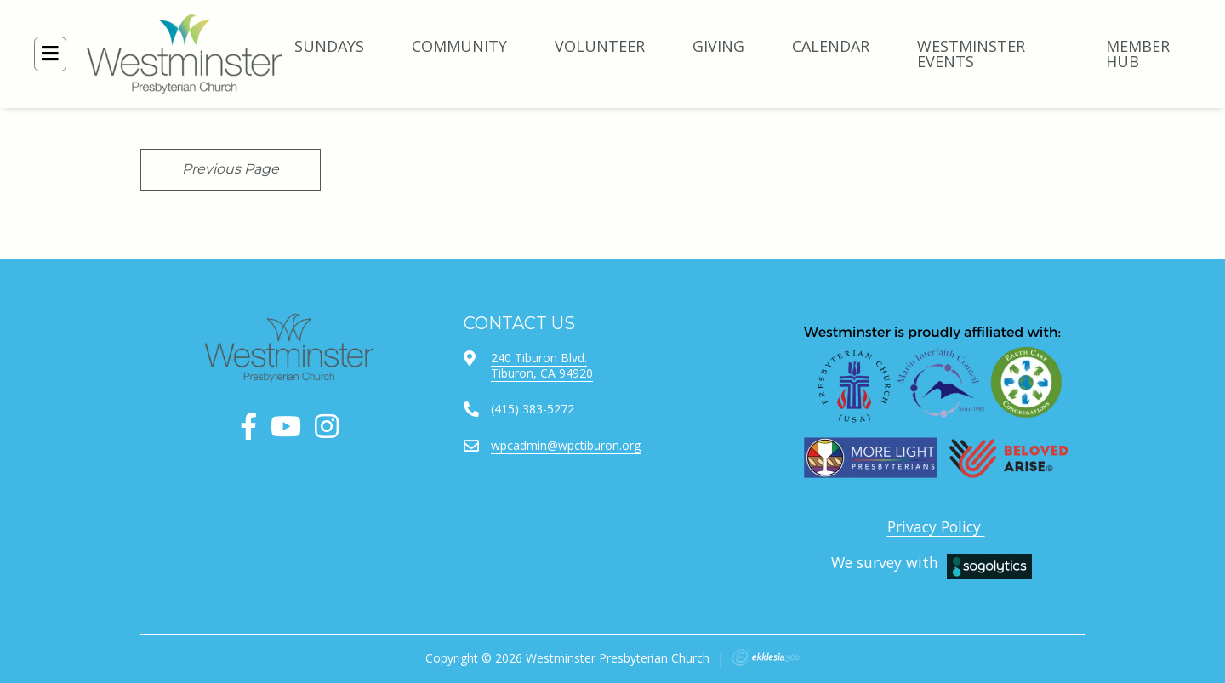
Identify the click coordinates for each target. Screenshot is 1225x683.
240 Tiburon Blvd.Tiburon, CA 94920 (542, 365)
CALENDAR (830, 46)
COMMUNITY (459, 46)
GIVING (718, 46)
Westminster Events (971, 53)
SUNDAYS (329, 46)
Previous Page (230, 169)
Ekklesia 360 (766, 657)
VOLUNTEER (600, 46)
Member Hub (1138, 53)
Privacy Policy (936, 526)
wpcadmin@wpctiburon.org (566, 445)
